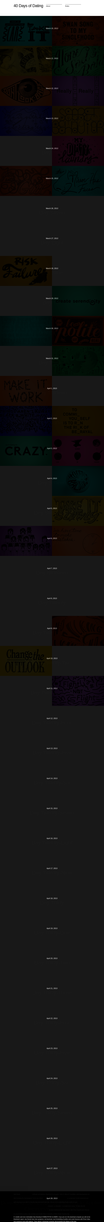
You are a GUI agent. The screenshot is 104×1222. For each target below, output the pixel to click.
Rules (67, 6)
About (48, 6)
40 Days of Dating (28, 6)
